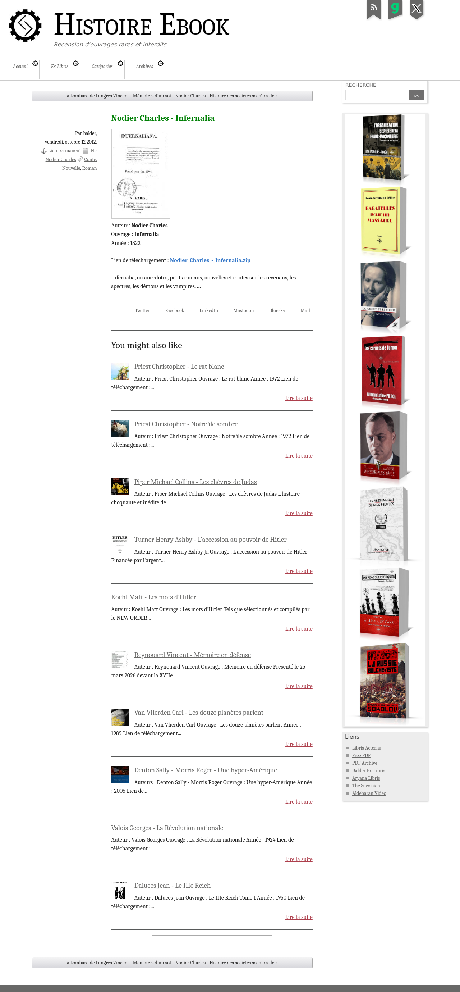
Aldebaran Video (369, 793)
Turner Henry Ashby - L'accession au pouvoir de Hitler (210, 539)
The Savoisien (366, 786)
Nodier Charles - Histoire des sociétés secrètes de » (226, 96)
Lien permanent (64, 150)
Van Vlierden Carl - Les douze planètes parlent (198, 712)
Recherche (360, 85)
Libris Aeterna (366, 748)
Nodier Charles (61, 159)
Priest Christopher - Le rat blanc (179, 366)
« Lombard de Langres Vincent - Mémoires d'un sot (118, 96)
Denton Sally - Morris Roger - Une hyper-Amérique (205, 770)
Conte (90, 159)
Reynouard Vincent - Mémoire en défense (192, 655)
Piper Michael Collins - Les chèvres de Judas (195, 482)
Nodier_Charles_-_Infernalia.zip (210, 260)
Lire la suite (299, 398)
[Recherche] (377, 95)
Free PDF (361, 755)
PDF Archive (364, 763)
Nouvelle (71, 168)
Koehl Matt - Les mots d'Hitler (153, 597)
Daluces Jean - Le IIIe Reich (172, 885)
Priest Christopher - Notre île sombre (186, 424)
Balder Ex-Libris (368, 771)
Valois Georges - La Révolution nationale (167, 828)
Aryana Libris (366, 778)
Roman (89, 168)
